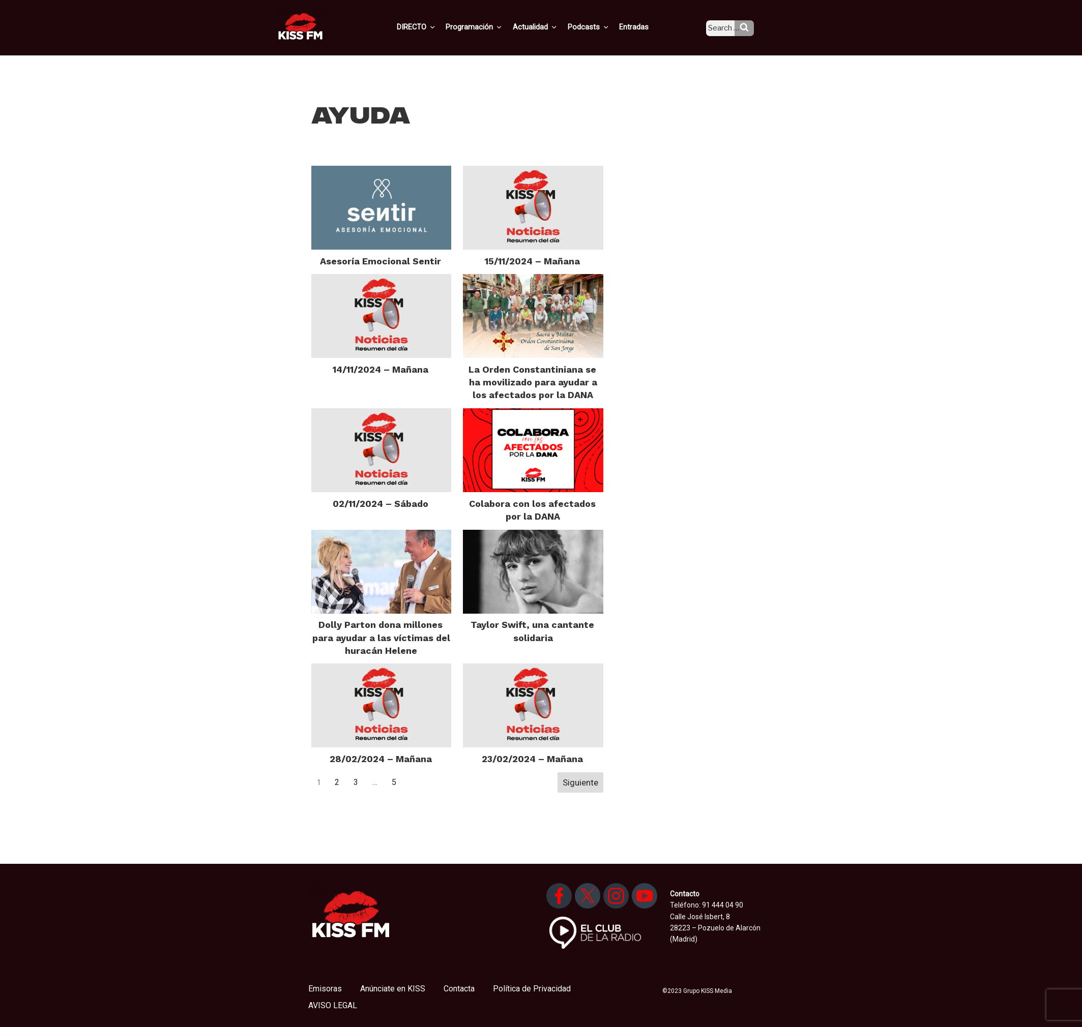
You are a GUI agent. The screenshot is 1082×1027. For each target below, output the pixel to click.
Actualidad (547, 27)
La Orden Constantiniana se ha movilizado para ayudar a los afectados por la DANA (533, 382)
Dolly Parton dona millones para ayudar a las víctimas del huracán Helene (381, 637)
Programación (488, 27)
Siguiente (580, 782)
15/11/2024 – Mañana (532, 261)
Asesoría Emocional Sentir (380, 261)
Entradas (642, 27)
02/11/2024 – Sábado (380, 503)
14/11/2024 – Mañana (380, 369)
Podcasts (599, 27)
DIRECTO (432, 27)
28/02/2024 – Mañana (381, 758)
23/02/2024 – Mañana (532, 758)
